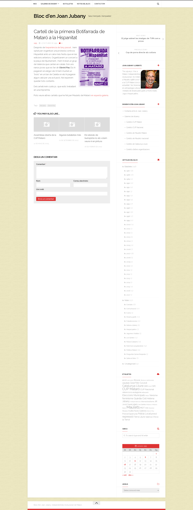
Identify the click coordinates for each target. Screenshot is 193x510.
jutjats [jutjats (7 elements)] (135, 404)
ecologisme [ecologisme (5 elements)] (137, 392)
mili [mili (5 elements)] (146, 408)
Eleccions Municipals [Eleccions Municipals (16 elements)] (133, 395)
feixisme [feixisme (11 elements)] (154, 395)
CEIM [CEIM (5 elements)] (146, 386)
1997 (128, 212)
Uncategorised (130, 364)
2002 (128, 233)
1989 (128, 179)
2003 (128, 237)
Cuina (128, 313)
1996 (128, 208)
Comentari (41, 164)
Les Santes (130, 338)
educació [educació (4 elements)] (145, 392)
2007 (128, 254)
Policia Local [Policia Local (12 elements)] (144, 413)
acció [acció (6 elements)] (124, 380)
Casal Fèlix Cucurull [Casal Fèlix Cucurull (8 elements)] (138, 383)
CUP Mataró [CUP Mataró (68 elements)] (131, 389)
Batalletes (68, 4)
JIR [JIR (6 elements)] (156, 401)
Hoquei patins (131, 329)
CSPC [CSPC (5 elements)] (154, 386)
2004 (128, 241)
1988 (128, 175)
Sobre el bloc (131, 358)
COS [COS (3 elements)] (149, 386)
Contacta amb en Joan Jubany (136, 111)
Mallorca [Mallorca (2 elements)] (149, 404)
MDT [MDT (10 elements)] (142, 408)
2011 (128, 270)
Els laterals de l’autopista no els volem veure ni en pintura (96, 138)
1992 (128, 191)
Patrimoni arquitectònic (135, 346)
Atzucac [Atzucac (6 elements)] (137, 380)
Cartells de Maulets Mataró (136, 133)
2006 (128, 249)
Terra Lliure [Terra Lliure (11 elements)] (139, 417)
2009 (128, 262)
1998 (128, 216)
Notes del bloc (83, 4)
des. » (130, 475)
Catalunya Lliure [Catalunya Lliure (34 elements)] (132, 385)
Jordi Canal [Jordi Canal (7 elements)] (127, 404)
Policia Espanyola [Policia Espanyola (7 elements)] (129, 414)
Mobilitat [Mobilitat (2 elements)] (151, 408)
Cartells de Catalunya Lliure (136, 144)
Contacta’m (99, 4)
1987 (128, 171)
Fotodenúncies (131, 321)
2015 (128, 287)
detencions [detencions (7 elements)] (127, 392)
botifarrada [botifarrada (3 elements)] (150, 380)
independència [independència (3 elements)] (135, 401)
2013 (128, 278)
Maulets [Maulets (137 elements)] (133, 407)
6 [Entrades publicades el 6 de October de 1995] (145, 457)
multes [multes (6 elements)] (131, 411)
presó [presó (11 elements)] (154, 413)
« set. (124, 475)
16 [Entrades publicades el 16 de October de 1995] (125, 465)
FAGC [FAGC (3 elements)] (147, 395)
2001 (128, 229)
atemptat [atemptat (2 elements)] (130, 380)
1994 (128, 200)
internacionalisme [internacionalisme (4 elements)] (147, 401)
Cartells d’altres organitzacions (138, 149)
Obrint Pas (51, 105)
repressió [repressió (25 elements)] (128, 416)
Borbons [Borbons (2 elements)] (143, 380)
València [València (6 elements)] (149, 417)
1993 (128, 196)
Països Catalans (132, 342)
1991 (128, 187)
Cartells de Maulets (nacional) (137, 138)
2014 (128, 282)
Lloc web (40, 189)
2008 (128, 258)
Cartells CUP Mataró (134, 122)
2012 (128, 274)
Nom (38, 181)
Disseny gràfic (131, 317)
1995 (35, 43)
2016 (128, 291)
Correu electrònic (80, 181)
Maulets (43, 105)
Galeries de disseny (49, 4)
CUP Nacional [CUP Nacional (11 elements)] (147, 389)
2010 (128, 266)
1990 (128, 183)
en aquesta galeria (100, 95)
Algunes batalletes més (70, 135)
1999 (128, 220)
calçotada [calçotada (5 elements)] (125, 383)
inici (35, 4)
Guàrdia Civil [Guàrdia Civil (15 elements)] (140, 398)
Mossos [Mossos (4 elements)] (125, 411)
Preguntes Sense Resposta (136, 354)
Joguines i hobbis (132, 333)
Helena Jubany (131, 325)
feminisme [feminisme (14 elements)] (127, 398)
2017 (128, 295)
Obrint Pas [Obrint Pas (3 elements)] (150, 411)
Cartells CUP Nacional (134, 127)
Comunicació (131, 309)
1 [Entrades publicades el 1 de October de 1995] (156, 454)
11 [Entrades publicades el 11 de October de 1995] (135, 461)
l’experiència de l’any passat (59, 47)
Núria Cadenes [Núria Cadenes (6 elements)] (140, 411)
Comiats (129, 305)
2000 (128, 224)
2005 (128, 245)
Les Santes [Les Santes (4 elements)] (142, 404)
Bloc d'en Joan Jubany (60, 16)
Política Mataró (131, 350)
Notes (127, 300)
